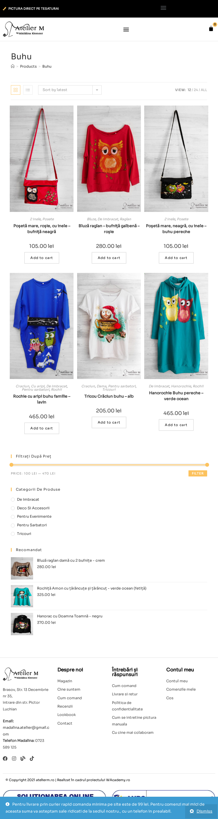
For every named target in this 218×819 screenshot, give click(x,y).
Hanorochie (181, 386)
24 (196, 90)
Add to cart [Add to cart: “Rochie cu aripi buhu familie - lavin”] (41, 428)
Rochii (56, 389)
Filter (198, 473)
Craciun (22, 386)
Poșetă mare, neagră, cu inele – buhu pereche (176, 228)
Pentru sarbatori (35, 389)
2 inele (35, 219)
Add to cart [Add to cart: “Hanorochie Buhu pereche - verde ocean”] (176, 425)
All (204, 90)
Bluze (91, 219)
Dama (101, 386)
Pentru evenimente (34, 516)
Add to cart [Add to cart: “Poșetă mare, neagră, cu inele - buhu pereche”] (176, 258)
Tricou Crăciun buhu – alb (109, 396)
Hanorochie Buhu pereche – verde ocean (176, 395)
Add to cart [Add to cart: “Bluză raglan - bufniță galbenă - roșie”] (109, 258)
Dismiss (204, 811)
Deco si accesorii (33, 508)
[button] (163, 7)
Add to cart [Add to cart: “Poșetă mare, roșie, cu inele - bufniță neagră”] (41, 258)
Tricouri (109, 389)
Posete (48, 219)
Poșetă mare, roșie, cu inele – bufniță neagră (41, 228)
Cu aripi (38, 386)
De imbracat (107, 219)
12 (189, 90)
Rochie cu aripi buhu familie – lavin (41, 399)
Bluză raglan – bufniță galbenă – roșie (109, 228)
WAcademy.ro (118, 780)
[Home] (12, 66)
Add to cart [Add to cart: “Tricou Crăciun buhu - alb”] (109, 422)
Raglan (125, 219)
